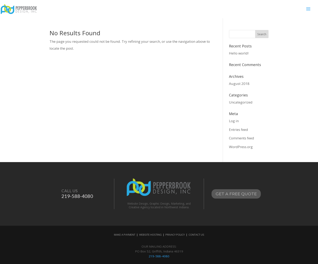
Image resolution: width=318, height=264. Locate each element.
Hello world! (238, 53)
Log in (234, 121)
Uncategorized (240, 102)
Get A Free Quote (236, 193)
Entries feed (238, 129)
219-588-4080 (159, 256)
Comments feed (241, 138)
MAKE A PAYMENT (125, 234)
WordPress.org (241, 146)
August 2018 (239, 83)
